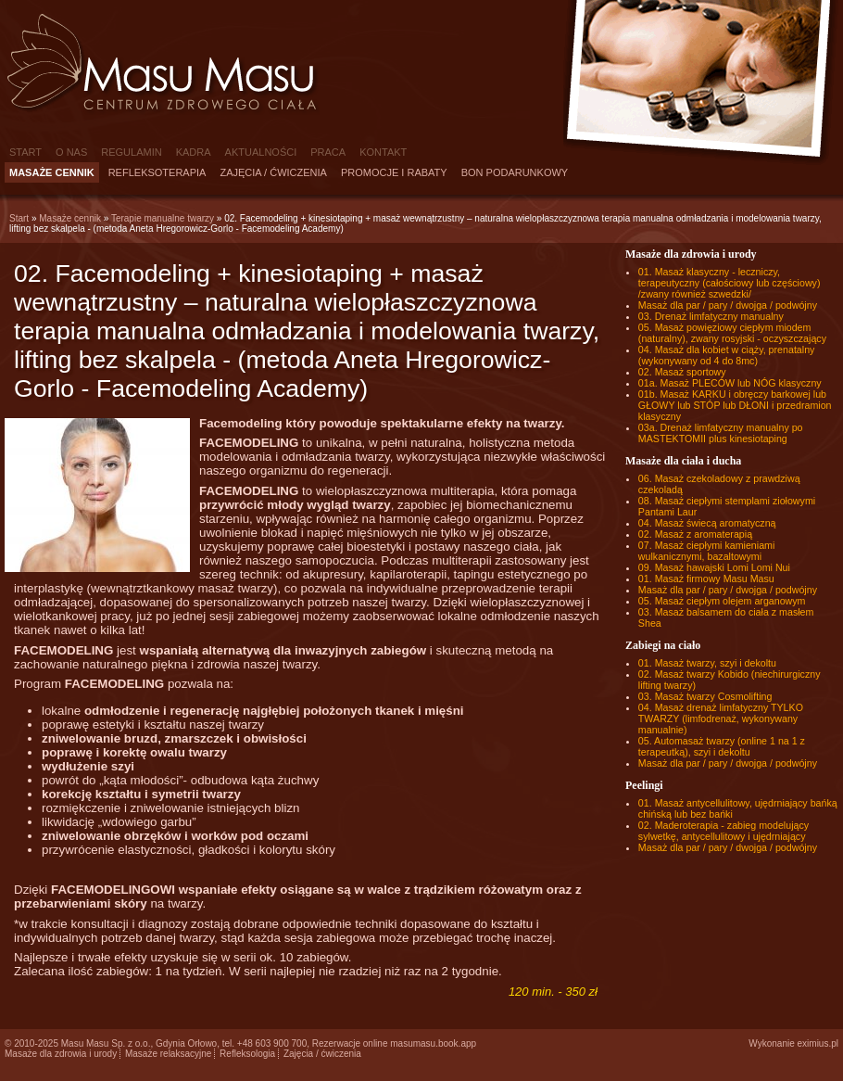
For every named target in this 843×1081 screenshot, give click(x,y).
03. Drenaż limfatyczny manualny (711, 316)
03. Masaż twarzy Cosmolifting (705, 696)
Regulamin (131, 152)
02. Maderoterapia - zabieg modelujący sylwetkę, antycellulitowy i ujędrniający (723, 831)
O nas (71, 152)
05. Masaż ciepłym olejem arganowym (722, 600)
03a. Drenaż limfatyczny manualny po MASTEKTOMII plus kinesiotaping (720, 433)
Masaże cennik (51, 172)
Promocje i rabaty (394, 172)
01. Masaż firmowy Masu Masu (706, 578)
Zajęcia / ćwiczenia (273, 172)
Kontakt (383, 152)
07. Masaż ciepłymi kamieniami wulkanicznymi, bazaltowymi (706, 551)
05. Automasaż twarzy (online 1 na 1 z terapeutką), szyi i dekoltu (721, 746)
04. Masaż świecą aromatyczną (707, 522)
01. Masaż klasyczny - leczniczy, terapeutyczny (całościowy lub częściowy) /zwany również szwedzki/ (729, 282)
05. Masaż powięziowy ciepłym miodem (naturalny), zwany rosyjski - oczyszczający (732, 333)
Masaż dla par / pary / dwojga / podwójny (727, 305)
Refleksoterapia (157, 172)
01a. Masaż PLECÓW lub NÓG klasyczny (730, 382)
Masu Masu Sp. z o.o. (106, 1043)
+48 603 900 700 (272, 1043)
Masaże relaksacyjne (168, 1054)
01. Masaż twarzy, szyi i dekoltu (707, 662)
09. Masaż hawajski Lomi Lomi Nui (714, 567)
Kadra (193, 152)
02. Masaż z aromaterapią (695, 534)
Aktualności (261, 152)
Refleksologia (247, 1054)
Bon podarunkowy (515, 172)
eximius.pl (818, 1043)
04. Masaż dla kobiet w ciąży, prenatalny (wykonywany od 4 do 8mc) (726, 355)
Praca (328, 152)
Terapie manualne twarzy (162, 218)
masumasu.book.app (433, 1043)
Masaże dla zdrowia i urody (61, 1054)
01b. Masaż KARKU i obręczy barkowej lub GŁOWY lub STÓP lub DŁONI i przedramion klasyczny (735, 405)
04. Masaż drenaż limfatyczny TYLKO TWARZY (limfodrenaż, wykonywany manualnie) (720, 718)
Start (25, 152)
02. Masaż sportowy (682, 371)
